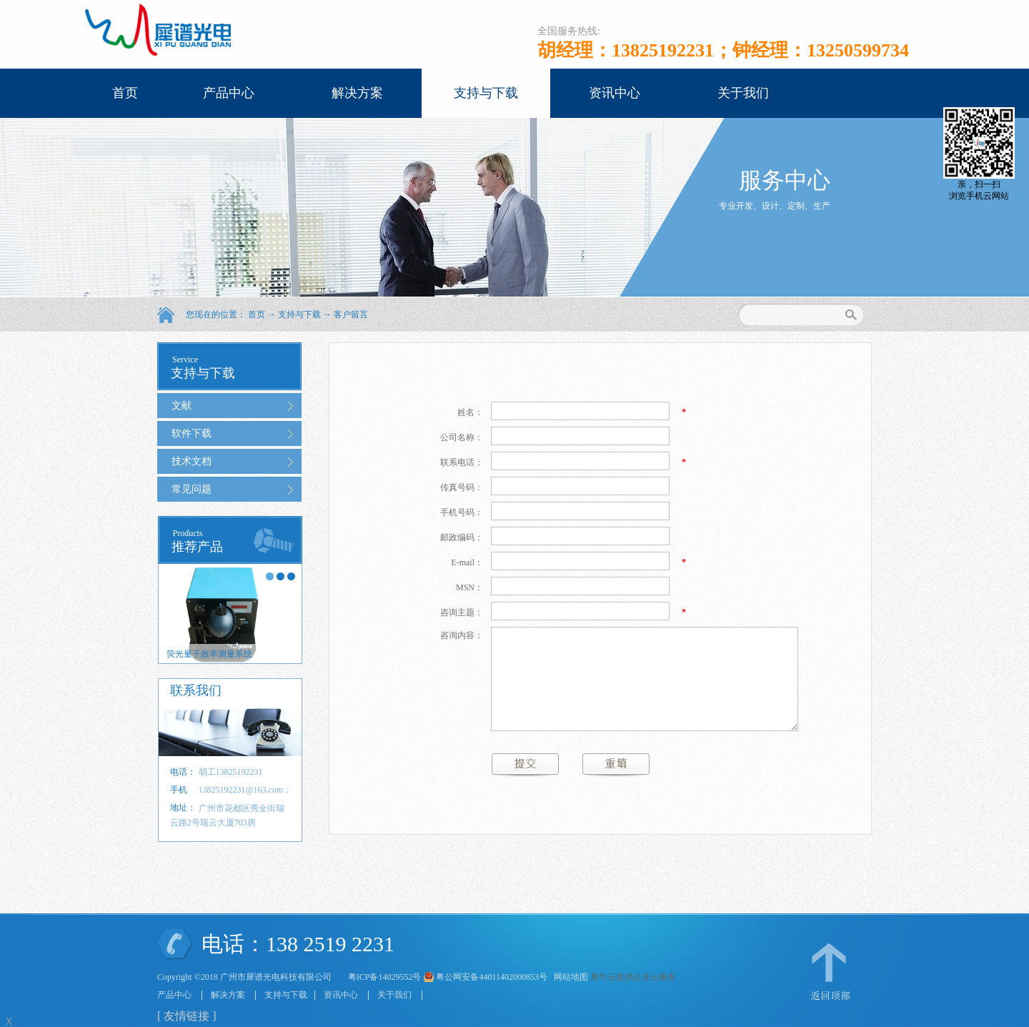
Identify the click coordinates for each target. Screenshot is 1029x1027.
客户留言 (351, 314)
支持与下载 (299, 314)
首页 (125, 93)
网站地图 (569, 977)
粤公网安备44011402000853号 (491, 977)
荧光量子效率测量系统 (209, 654)
